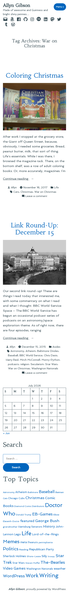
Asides (56, 346)
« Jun (6, 433)
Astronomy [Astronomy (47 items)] (9, 492)
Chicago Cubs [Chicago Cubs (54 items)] (16, 498)
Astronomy (17, 350)
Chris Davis (50, 355)
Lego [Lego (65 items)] (17, 534)
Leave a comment (36, 196)
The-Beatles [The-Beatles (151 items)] (52, 562)
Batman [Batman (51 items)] (59, 492)
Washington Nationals (44, 368)
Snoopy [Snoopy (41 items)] (51, 556)
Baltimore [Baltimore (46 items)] (33, 492)
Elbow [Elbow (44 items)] (56, 514)
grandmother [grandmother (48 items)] (10, 527)
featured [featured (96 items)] (27, 521)
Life (56, 187)
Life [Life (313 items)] (26, 533)
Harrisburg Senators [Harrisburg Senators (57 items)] (30, 526)
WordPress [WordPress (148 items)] (14, 575)
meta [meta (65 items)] (23, 542)
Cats (16, 191)
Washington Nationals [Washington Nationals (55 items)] (39, 568)
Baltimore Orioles (48, 350)
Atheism (31, 350)
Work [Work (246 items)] (32, 575)
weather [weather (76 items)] (60, 568)
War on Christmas (45, 191)
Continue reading (24, 178)
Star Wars (51, 364)
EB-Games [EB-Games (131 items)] (42, 514)
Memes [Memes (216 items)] (11, 541)
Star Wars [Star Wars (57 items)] (19, 562)
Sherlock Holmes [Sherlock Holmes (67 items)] (14, 556)
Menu (61, 6)
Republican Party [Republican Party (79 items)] (41, 549)
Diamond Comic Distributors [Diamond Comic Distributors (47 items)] (29, 506)
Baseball (13, 355)
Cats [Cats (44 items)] (5, 498)
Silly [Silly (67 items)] (44, 556)
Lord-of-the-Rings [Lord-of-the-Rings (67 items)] (45, 534)
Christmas (27, 191)
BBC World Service (31, 355)
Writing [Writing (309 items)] (49, 575)
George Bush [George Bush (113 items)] (47, 521)
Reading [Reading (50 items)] (23, 549)
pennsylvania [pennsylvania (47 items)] (46, 542)
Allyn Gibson (16, 5)
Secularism (37, 364)
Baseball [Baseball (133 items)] (47, 491)
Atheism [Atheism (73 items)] (21, 492)
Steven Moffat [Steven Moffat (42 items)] (32, 563)
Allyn (14, 187)
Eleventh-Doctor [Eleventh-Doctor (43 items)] (11, 521)
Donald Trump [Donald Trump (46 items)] (23, 514)
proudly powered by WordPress (46, 589)
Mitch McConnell (30, 359)
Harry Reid (12, 359)
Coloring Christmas (34, 75)
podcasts (13, 364)
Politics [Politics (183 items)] (10, 548)
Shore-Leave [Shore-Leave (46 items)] (34, 556)
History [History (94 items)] (49, 526)
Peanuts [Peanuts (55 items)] (33, 542)
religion (24, 364)
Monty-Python (51, 359)
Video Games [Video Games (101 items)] (14, 568)
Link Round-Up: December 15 (34, 228)
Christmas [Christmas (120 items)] (34, 498)
